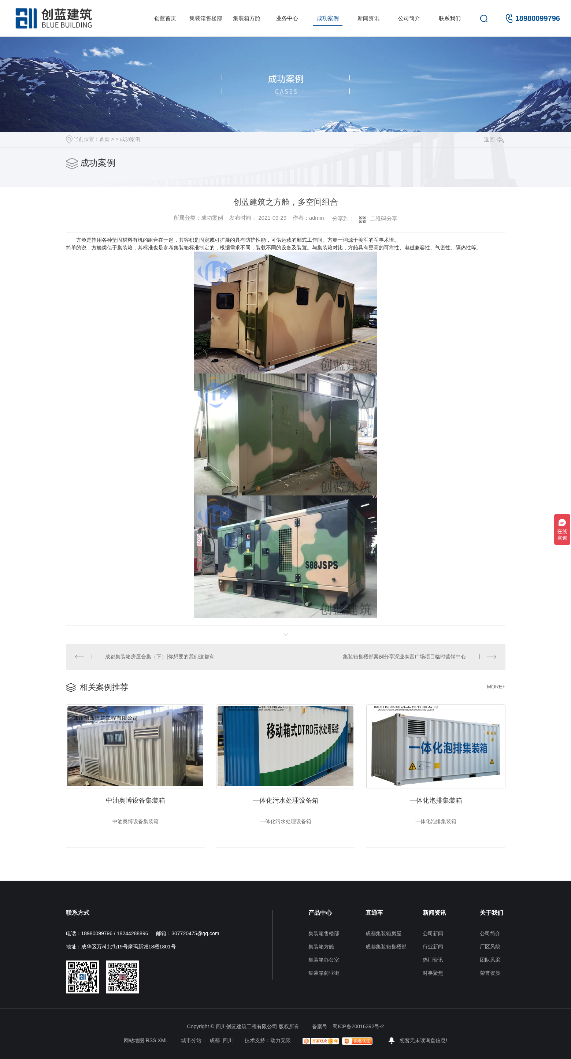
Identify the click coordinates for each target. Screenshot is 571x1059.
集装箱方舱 (246, 18)
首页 (104, 139)
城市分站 (191, 1040)
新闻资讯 (368, 18)
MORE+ (496, 687)
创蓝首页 (165, 18)
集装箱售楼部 (205, 18)
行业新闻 (433, 947)
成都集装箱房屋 (383, 933)
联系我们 (450, 18)
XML (162, 1040)
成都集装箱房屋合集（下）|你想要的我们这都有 (159, 656)
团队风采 (490, 960)
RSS (151, 1040)
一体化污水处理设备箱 (286, 800)
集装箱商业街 (323, 973)
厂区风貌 (490, 947)
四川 (228, 1040)
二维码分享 (383, 218)
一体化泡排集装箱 (435, 800)
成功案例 (328, 18)
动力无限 (280, 1040)
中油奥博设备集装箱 (135, 800)
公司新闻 (433, 933)
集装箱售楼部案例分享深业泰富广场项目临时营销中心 (404, 656)
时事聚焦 (433, 973)
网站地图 (134, 1040)
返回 (494, 139)
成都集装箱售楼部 (386, 947)
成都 (215, 1040)
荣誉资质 (490, 973)
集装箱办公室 (323, 960)
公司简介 (409, 18)
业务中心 (287, 18)
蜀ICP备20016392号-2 (358, 1026)
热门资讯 (433, 960)
